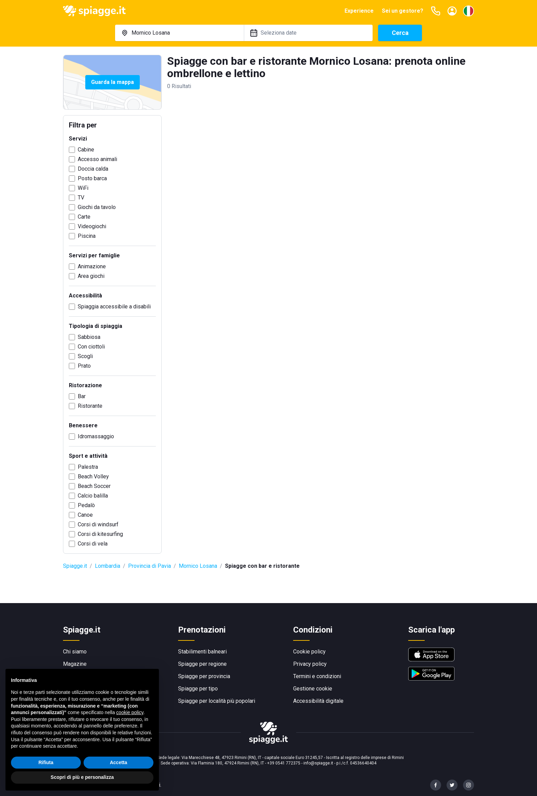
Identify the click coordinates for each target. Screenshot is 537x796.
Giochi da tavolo (97, 207)
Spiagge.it (75, 566)
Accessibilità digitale (318, 701)
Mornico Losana (198, 566)
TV (81, 197)
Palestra (88, 467)
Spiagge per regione (202, 664)
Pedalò (86, 505)
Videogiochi (92, 226)
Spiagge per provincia (204, 676)
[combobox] (179, 33)
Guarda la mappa (112, 82)
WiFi (83, 188)
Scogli (85, 356)
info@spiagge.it (318, 763)
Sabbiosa (89, 337)
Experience (359, 11)
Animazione (92, 266)
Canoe (85, 515)
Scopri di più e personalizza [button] (82, 777)
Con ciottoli (91, 346)
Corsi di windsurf (98, 524)
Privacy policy (310, 664)
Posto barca (92, 178)
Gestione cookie (312, 688)
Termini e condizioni (317, 676)
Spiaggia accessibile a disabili (114, 306)
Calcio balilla (93, 495)
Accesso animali (97, 159)
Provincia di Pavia (149, 566)
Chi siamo (75, 651)
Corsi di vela (93, 543)
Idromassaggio (96, 436)
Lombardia (107, 566)
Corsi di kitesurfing (100, 534)
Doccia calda (93, 169)
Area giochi (91, 276)
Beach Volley (93, 476)
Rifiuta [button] (45, 762)
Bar (82, 396)
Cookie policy (309, 651)
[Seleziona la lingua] (468, 10)
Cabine (86, 149)
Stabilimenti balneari (202, 651)
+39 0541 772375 (283, 763)
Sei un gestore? (402, 11)
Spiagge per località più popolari (216, 701)
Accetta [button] (118, 762)
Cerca (400, 32)
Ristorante (90, 406)
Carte (84, 216)
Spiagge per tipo (198, 688)
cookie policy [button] (129, 712)
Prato (84, 366)
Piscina (87, 236)
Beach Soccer (94, 486)
